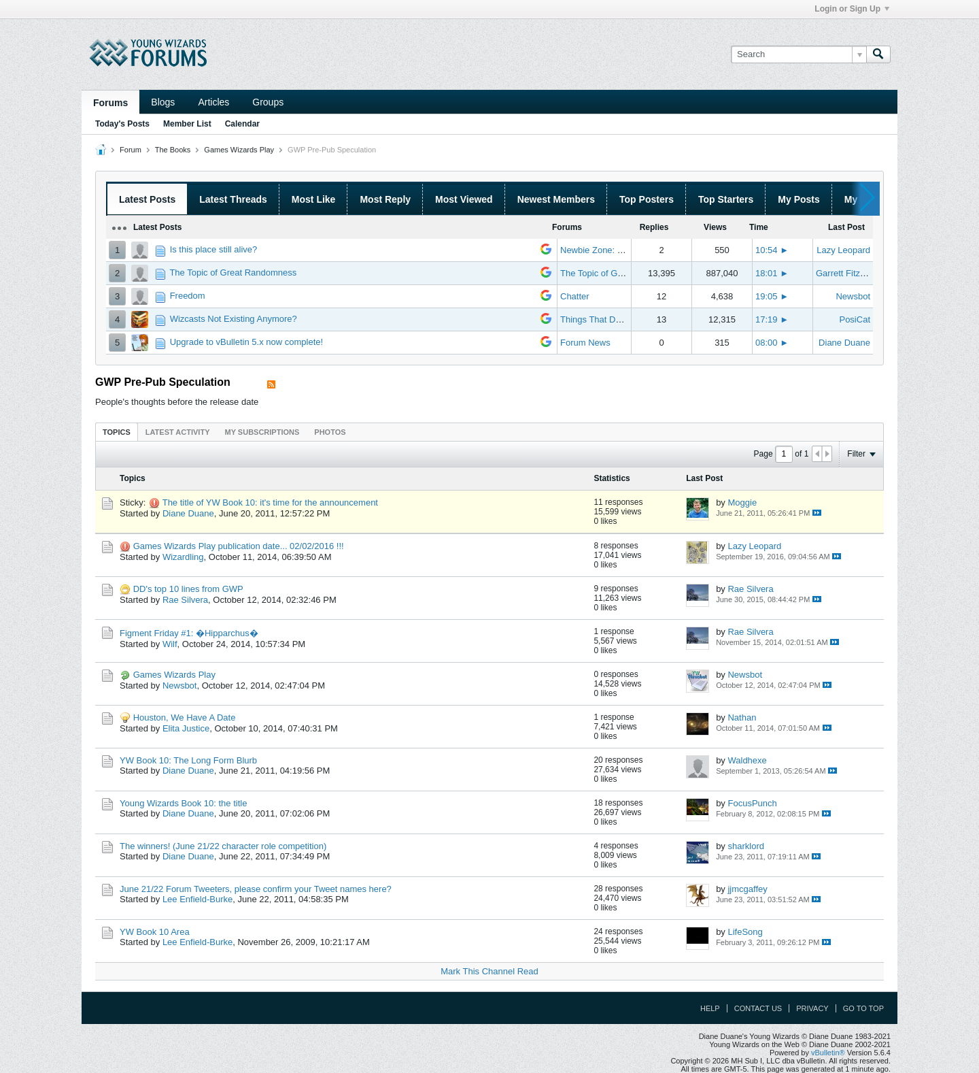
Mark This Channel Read (489, 971)
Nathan (741, 717)
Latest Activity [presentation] (177, 432)
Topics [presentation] (117, 432)
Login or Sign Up (851, 9)
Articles (213, 102)
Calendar (242, 124)
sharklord (745, 846)
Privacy (812, 1008)
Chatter (574, 296)
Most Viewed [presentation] (464, 199)
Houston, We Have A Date (184, 717)
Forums (110, 102)
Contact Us (758, 1008)
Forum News (585, 342)
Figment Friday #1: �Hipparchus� (189, 633)
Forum (130, 150)
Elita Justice (185, 728)
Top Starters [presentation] (725, 199)
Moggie (742, 502)
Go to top (863, 1008)
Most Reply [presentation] (385, 199)
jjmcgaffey (747, 889)
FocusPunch (751, 803)
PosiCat (854, 319)
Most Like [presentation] (314, 199)
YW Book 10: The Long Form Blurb (188, 760)
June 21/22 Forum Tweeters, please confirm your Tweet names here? (256, 889)
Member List (187, 124)
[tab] (116, 432)
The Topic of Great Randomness (232, 272)
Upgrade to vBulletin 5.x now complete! (246, 342)
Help (710, 1008)
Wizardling (183, 557)
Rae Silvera (185, 600)
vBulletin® (828, 1053)
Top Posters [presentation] (646, 199)
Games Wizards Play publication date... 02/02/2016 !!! (238, 546)
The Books (173, 150)
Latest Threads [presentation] (233, 199)
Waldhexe (746, 760)
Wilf (169, 644)
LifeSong (744, 932)
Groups (268, 102)
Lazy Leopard (843, 250)
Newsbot (853, 296)
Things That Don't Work (606, 319)
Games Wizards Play (239, 150)
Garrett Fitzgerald (850, 273)
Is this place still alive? (214, 249)
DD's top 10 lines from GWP (188, 589)
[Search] (798, 54)
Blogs (163, 102)
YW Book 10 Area (155, 932)
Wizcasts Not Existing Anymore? (233, 319)
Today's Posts (122, 124)
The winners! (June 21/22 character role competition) (223, 846)
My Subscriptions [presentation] (262, 432)
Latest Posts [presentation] (147, 199)
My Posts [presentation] (798, 199)
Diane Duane (844, 342)
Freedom (187, 296)
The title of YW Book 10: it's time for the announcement (270, 502)
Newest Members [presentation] (556, 199)
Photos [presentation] (329, 432)
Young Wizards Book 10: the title (183, 803)
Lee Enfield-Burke (197, 899)
